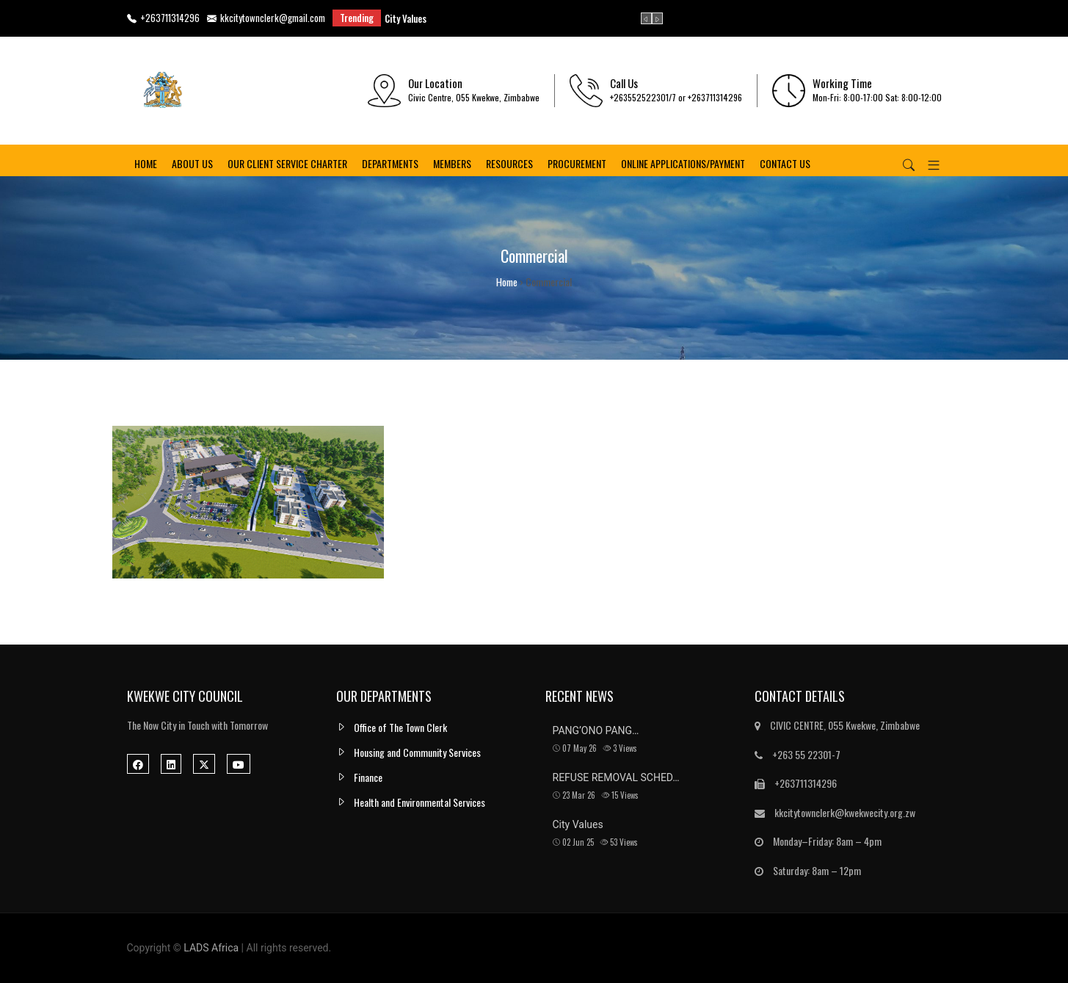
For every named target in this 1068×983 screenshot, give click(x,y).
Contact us (785, 165)
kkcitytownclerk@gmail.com (266, 18)
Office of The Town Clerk (400, 727)
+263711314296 (163, 18)
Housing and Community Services (417, 752)
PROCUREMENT (577, 165)
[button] (928, 166)
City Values (405, 18)
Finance (368, 777)
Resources (509, 165)
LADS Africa (211, 948)
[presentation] (646, 18)
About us (192, 165)
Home (145, 165)
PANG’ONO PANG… (596, 730)
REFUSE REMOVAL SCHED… (616, 777)
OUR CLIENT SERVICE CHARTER (287, 165)
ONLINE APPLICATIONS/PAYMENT (683, 165)
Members (452, 165)
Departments (390, 165)
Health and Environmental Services (419, 802)
